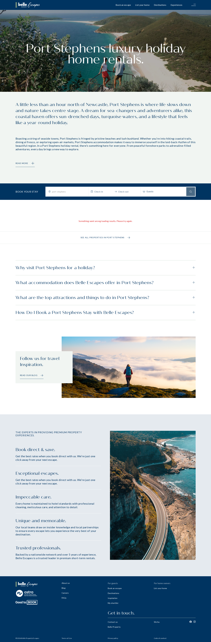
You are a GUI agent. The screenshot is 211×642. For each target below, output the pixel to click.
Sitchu (157, 622)
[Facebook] (190, 622)
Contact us (113, 622)
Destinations (160, 5)
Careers (65, 593)
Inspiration (113, 598)
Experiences (176, 5)
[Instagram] (194, 622)
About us (66, 583)
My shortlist (113, 603)
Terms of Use (67, 638)
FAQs (64, 598)
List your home (142, 5)
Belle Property (114, 627)
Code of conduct (160, 638)
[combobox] (69, 191)
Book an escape (123, 5)
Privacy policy (113, 638)
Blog (64, 588)
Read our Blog (32, 375)
